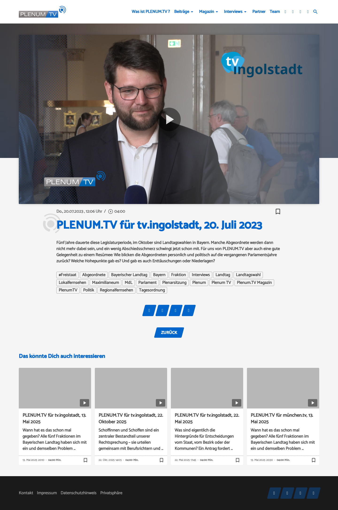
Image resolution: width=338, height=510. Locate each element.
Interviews (233, 12)
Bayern (159, 275)
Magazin (206, 12)
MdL (128, 282)
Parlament (147, 282)
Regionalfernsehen (116, 290)
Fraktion (178, 275)
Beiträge (181, 12)
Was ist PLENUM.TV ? (151, 12)
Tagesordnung (152, 290)
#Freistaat (67, 275)
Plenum (199, 282)
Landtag (222, 275)
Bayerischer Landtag (129, 275)
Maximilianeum (105, 282)
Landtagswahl (248, 275)
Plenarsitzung (174, 282)
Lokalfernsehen (72, 282)
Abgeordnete (93, 275)
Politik (88, 290)
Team (275, 12)
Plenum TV (221, 282)
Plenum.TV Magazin (254, 282)
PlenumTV (68, 290)
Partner (258, 12)
